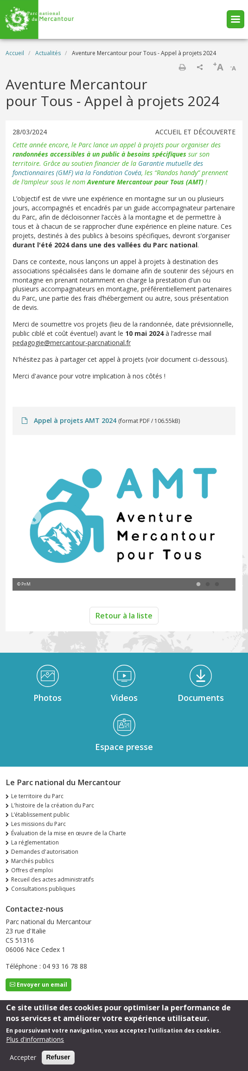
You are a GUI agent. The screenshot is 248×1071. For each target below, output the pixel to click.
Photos (47, 697)
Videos (124, 697)
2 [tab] (207, 584)
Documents (201, 697)
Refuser (58, 1058)
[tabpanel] (124, 517)
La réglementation (35, 842)
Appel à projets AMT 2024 (75, 420)
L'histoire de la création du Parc (52, 805)
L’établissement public (40, 815)
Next (214, 517)
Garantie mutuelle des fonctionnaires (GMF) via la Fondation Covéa (108, 168)
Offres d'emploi (32, 870)
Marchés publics (32, 861)
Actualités (48, 53)
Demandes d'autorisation (44, 852)
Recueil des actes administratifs (52, 879)
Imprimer (182, 67)
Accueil (15, 53)
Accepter (23, 1058)
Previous (33, 517)
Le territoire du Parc (37, 796)
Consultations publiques (43, 889)
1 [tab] (198, 584)
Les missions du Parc (38, 824)
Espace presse (124, 746)
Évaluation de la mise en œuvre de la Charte (68, 833)
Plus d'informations (35, 1040)
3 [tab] (217, 584)
